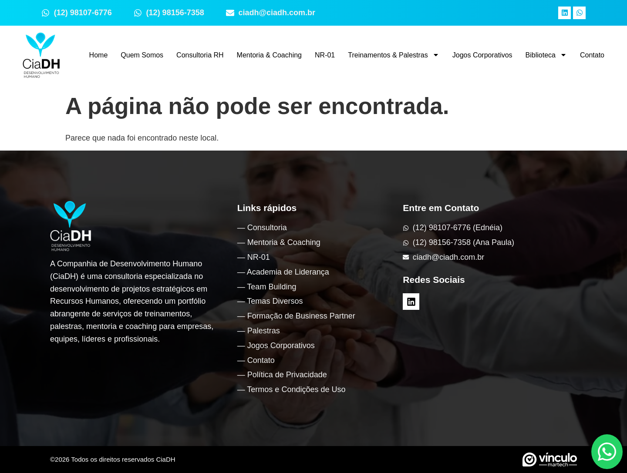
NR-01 (325, 55)
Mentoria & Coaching (269, 55)
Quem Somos (142, 55)
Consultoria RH (199, 55)
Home (98, 55)
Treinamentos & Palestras (393, 55)
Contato (592, 55)
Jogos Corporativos (482, 55)
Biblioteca (546, 55)
